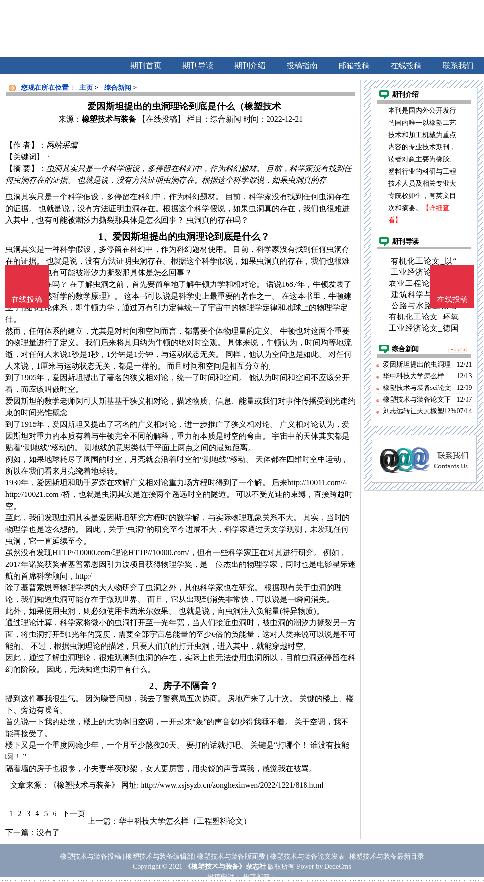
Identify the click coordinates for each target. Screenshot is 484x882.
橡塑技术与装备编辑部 (159, 856)
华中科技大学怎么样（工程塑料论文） (185, 821)
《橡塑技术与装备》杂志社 (225, 866)
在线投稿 (452, 299)
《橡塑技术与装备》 (84, 785)
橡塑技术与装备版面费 (231, 856)
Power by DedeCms (324, 866)
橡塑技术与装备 (109, 119)
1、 (105, 236)
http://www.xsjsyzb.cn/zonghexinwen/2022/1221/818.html (232, 785)
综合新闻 (117, 87)
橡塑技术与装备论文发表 (307, 856)
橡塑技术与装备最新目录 (386, 856)
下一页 (73, 814)
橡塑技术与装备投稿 (90, 856)
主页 (86, 87)
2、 (156, 686)
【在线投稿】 (161, 119)
